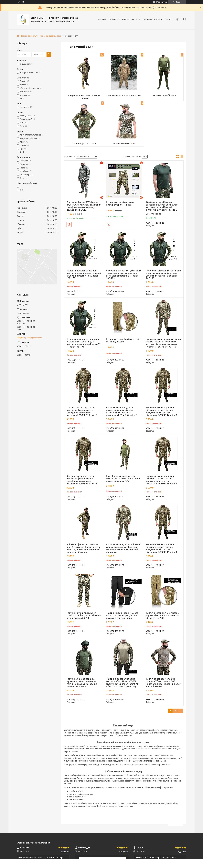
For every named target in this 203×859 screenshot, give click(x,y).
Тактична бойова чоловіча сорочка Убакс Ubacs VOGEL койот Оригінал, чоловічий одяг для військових (163, 683)
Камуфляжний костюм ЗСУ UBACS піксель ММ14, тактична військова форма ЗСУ (123, 478)
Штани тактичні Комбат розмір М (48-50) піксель (123, 340)
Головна (102, 19)
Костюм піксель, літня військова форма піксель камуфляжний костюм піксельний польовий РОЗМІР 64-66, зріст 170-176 (163, 343)
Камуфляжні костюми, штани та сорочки (84, 96)
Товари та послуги (117, 19)
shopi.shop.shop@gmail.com (29, 338)
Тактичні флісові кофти (84, 143)
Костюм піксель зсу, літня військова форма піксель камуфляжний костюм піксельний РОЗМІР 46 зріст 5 (121, 411)
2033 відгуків (161, 2)
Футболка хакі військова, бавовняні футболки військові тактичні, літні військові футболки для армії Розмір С (162, 206)
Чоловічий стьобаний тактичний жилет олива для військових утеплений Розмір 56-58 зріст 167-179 (163, 274)
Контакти (135, 19)
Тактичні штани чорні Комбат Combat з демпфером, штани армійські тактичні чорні (122, 615)
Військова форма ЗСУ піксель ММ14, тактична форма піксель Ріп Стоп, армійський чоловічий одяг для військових (83, 548)
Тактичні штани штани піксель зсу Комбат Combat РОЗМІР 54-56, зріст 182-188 (162, 615)
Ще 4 (22, 98)
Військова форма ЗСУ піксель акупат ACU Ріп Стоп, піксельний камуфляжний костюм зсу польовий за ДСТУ (84, 206)
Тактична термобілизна (164, 95)
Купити (69, 224)
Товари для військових (50, 36)
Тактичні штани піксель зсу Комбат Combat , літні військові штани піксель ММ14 (84, 615)
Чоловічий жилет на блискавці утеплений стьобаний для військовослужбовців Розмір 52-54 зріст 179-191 (84, 343)
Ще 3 (22, 178)
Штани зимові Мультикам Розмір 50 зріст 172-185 (120, 203)
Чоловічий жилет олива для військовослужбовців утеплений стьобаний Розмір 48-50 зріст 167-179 (84, 274)
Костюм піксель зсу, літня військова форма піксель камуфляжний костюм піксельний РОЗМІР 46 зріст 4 (161, 548)
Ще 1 (22, 152)
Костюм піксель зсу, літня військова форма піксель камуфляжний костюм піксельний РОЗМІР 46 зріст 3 (161, 480)
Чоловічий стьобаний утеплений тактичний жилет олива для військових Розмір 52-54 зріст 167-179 (123, 274)
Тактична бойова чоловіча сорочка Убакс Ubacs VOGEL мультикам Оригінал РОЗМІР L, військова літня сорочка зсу (122, 683)
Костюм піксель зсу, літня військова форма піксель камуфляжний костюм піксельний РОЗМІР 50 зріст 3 (82, 411)
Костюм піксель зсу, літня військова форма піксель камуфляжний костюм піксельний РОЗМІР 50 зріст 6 (82, 480)
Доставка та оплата (152, 19)
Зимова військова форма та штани (123, 95)
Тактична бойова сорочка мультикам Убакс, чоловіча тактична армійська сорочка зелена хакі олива (82, 683)
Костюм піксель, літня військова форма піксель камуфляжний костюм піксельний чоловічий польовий (123, 548)
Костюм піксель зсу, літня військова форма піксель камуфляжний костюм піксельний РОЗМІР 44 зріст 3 (161, 411)
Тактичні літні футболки (124, 143)
